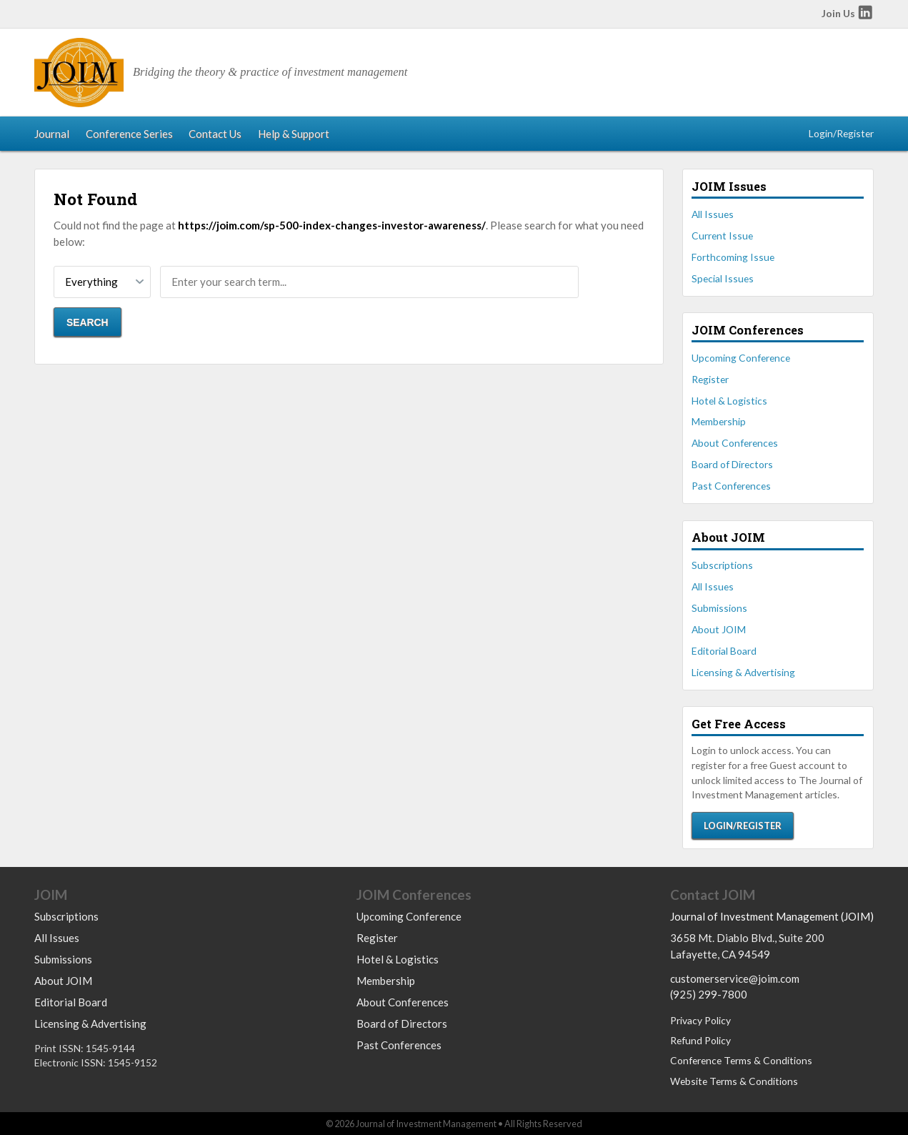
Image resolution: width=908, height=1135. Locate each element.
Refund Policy (700, 1040)
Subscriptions (722, 565)
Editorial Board (724, 651)
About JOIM (719, 629)
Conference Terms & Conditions (741, 1060)
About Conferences (735, 443)
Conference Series (129, 133)
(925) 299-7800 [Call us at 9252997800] (708, 994)
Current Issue (722, 235)
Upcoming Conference (741, 358)
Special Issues (723, 278)
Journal (51, 133)
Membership (719, 421)
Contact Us (215, 133)
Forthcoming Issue (733, 257)
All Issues (713, 214)
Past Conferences (731, 486)
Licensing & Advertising (743, 672)
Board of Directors (732, 464)
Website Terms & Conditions (734, 1081)
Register (710, 379)
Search (87, 322)
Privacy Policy (700, 1020)
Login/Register (841, 133)
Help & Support (293, 133)
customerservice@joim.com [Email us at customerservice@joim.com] (734, 978)
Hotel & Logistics (729, 401)
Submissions (719, 608)
